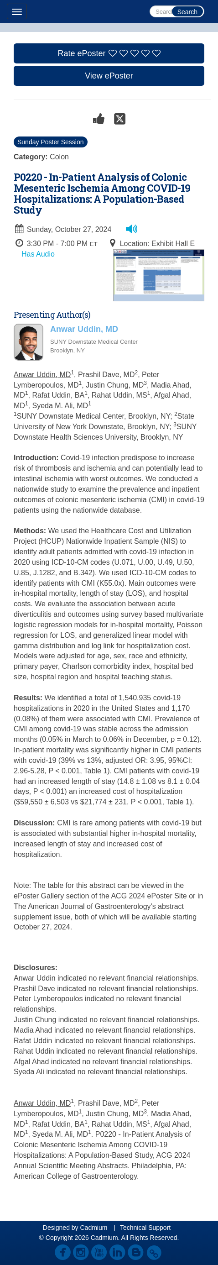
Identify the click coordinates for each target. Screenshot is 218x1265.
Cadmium (93, 1227)
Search (187, 12)
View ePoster (109, 75)
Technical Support (145, 1227)
